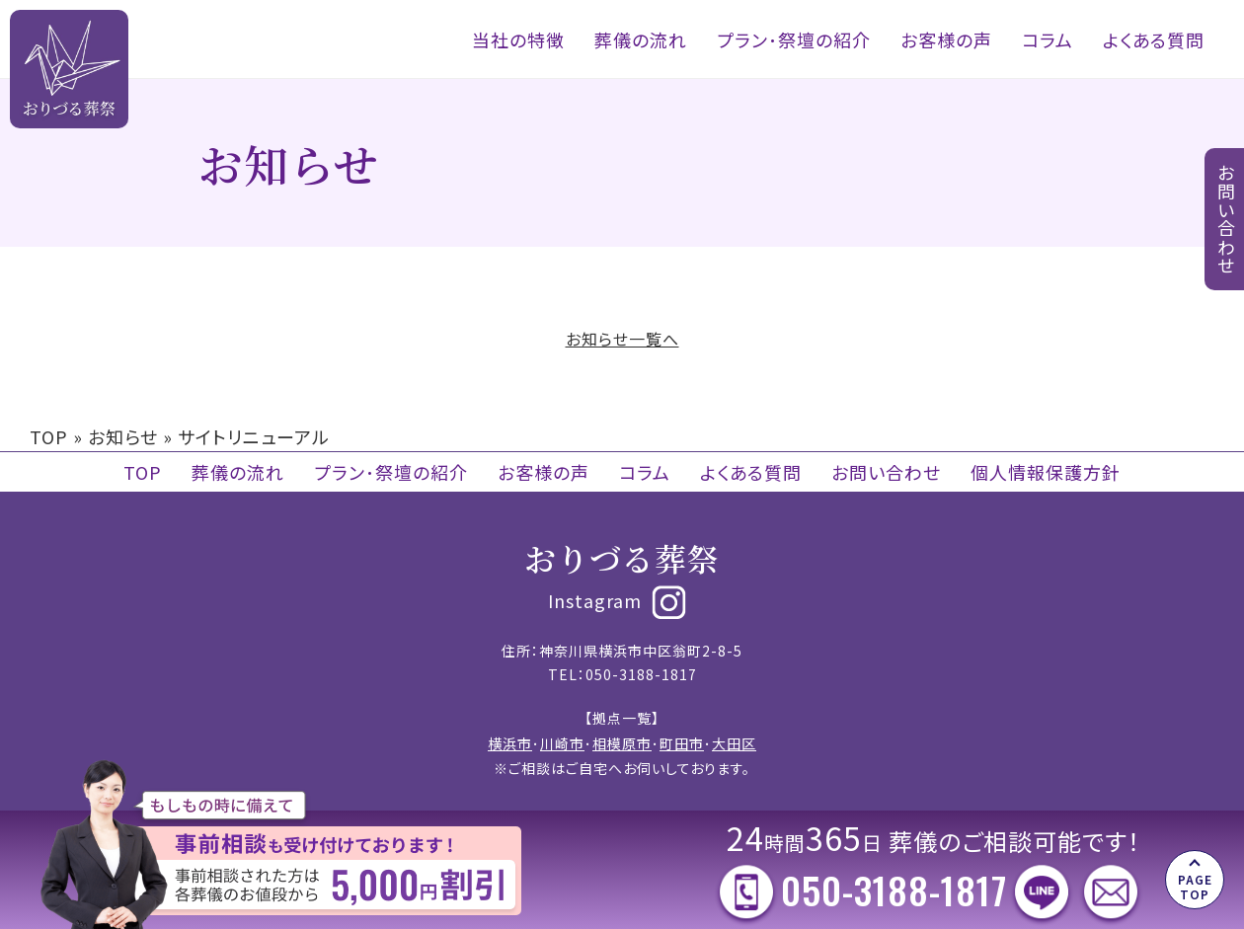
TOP (49, 436)
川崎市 (562, 743)
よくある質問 (1154, 39)
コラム (1047, 39)
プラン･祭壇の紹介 (794, 39)
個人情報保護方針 (1046, 472)
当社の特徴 (518, 39)
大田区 (734, 743)
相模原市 (622, 743)
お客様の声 (946, 39)
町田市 (682, 743)
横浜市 (510, 743)
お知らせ (123, 436)
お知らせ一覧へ (622, 338)
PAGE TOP (1195, 886)
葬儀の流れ (640, 39)
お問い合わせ (886, 472)
